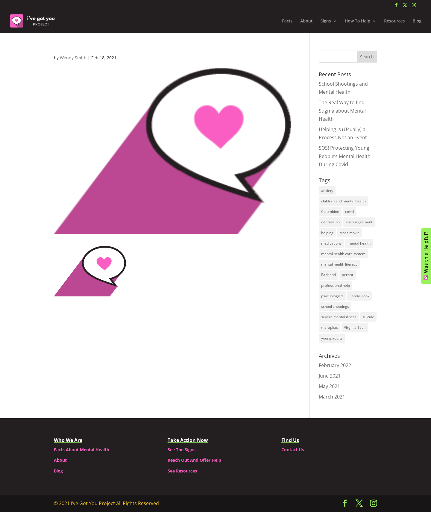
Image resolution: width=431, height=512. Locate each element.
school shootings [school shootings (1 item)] (335, 306)
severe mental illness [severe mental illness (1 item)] (338, 316)
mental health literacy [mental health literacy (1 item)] (339, 264)
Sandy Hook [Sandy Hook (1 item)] (359, 296)
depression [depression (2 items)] (330, 222)
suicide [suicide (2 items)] (368, 316)
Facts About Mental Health (81, 449)
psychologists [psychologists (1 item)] (332, 296)
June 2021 (330, 375)
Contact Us (292, 449)
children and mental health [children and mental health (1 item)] (343, 201)
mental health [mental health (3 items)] (359, 243)
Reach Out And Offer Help (194, 460)
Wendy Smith (73, 57)
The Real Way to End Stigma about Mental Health (342, 110)
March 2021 (332, 396)
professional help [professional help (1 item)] (335, 285)
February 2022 (335, 365)
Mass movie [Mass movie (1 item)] (349, 232)
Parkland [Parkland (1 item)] (328, 274)
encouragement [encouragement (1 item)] (359, 222)
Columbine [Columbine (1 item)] (330, 211)
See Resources (182, 471)
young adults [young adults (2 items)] (331, 338)
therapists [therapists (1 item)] (329, 327)
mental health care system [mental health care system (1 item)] (343, 253)
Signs (325, 21)
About (306, 21)
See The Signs (181, 449)
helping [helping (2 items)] (327, 232)
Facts (287, 21)
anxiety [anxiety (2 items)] (327, 190)
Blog (417, 21)
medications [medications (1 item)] (331, 243)
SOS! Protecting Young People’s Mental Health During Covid (345, 156)
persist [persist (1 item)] (347, 274)
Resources (394, 21)
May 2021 (329, 386)
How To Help (357, 21)
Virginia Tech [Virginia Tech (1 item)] (354, 327)
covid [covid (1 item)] (349, 211)
